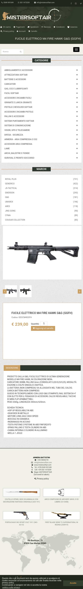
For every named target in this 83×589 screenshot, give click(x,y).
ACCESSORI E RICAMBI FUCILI (17, 98)
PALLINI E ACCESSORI (14, 116)
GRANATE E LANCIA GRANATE (18, 102)
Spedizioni (33, 27)
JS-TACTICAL (41, 188)
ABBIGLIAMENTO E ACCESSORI (18, 70)
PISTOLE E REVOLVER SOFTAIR (18, 107)
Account (21, 31)
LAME (7, 148)
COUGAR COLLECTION (41, 219)
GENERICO (41, 183)
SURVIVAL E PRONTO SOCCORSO (19, 158)
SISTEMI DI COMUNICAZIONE (17, 125)
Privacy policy (7, 31)
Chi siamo (5, 27)
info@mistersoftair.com (44, 3)
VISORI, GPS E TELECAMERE (17, 130)
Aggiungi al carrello (43, 328)
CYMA (41, 215)
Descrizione (12, 368)
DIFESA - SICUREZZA (13, 135)
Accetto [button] (73, 583)
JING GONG (41, 210)
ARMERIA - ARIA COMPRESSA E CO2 (20, 139)
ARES (41, 206)
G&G (41, 197)
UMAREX (41, 201)
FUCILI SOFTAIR (11, 93)
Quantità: (35, 324)
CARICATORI (10, 84)
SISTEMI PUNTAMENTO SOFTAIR (19, 121)
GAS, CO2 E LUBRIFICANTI (16, 89)
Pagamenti (19, 27)
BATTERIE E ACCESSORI (15, 79)
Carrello (32, 31)
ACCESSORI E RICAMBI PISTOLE (18, 112)
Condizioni (59, 27)
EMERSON (41, 192)
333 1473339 (23, 3)
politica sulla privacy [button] (11, 587)
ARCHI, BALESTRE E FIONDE (17, 153)
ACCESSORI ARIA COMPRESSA (18, 144)
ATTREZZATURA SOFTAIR (15, 75)
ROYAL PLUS (41, 179)
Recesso (46, 27)
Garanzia (72, 27)
